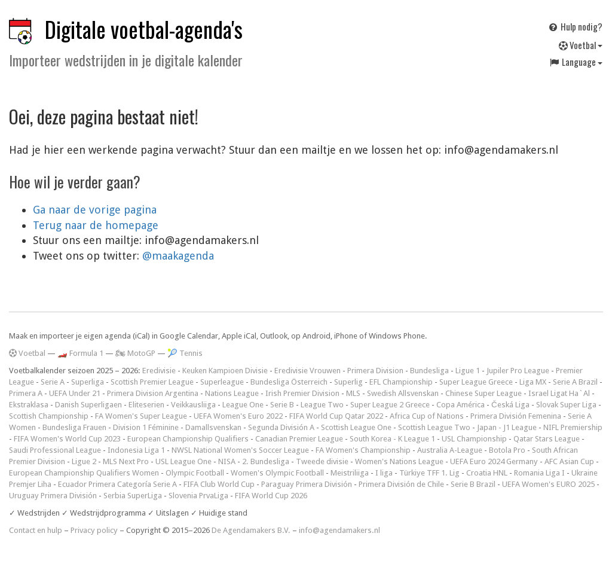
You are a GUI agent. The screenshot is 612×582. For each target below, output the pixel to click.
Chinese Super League (483, 393)
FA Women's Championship (363, 450)
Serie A (53, 381)
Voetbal (580, 44)
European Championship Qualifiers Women (84, 472)
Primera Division (375, 370)
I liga (384, 472)
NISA (226, 461)
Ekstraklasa (28, 404)
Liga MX (532, 381)
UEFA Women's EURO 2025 (548, 484)
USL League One (183, 461)
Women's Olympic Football (277, 472)
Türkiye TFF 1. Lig (429, 472)
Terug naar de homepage (95, 225)
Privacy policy (94, 530)
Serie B (282, 404)
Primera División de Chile (401, 484)
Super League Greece (476, 381)
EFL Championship (401, 381)
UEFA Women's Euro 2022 (238, 416)
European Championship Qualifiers (188, 438)
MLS (353, 393)
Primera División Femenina (515, 416)
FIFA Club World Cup (219, 484)
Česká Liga (510, 404)
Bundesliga (429, 370)
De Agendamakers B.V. (251, 530)
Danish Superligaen (88, 404)
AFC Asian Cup (569, 461)
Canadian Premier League (299, 438)
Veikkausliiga (193, 404)
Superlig (348, 381)
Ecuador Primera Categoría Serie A (117, 484)
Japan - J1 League (507, 427)
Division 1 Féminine (146, 427)
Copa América (460, 404)
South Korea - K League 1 (392, 438)
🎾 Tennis (185, 353)
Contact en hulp (35, 530)
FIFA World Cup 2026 (271, 495)
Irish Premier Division (302, 393)
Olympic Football (195, 472)
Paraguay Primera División (306, 484)
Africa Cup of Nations (427, 416)
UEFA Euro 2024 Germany (494, 461)
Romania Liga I (539, 472)
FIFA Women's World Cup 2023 (67, 438)
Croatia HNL (486, 472)
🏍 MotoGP (135, 353)
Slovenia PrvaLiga (198, 495)
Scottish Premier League (152, 381)
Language (575, 61)
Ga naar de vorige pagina (95, 209)
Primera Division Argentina (152, 393)
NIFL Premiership (572, 427)
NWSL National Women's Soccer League (240, 450)
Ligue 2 (84, 461)
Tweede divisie (322, 461)
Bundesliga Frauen (74, 427)
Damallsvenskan (213, 427)
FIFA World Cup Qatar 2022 (336, 416)
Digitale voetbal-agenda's (144, 29)
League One (243, 404)
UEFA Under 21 (74, 393)
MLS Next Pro (126, 461)
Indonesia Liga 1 (136, 450)
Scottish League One (356, 427)
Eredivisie (159, 370)
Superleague (222, 381)
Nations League (232, 393)
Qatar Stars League (546, 438)
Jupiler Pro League (517, 370)
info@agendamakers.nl (339, 530)
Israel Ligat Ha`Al (559, 393)
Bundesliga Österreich (289, 381)
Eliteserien (146, 404)
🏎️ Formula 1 (80, 353)
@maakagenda (178, 255)
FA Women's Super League (141, 416)
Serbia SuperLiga (132, 495)
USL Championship (474, 438)
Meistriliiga (350, 472)
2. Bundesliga (265, 461)
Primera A (25, 393)
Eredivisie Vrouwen (307, 370)
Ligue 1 (467, 370)
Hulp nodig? (574, 26)
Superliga (87, 381)
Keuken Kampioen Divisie (225, 370)
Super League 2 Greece (390, 404)
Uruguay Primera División (53, 495)
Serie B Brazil (473, 484)
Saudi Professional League (55, 450)
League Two (322, 404)
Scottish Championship (48, 416)
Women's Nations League (399, 461)
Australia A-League (449, 450)
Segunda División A (281, 427)
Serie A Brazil (575, 381)
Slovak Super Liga (566, 404)
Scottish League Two (434, 427)
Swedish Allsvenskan (403, 393)
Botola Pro (507, 450)
